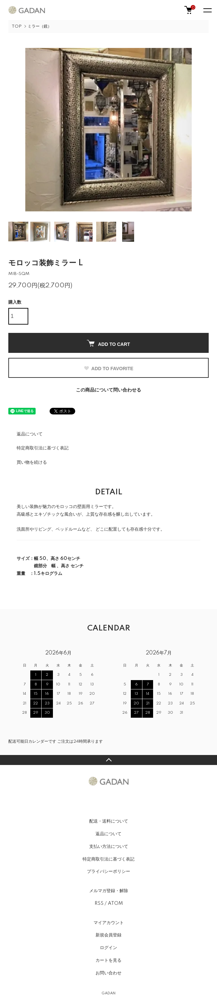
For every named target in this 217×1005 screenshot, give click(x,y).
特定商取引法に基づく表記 (43, 448)
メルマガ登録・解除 (108, 890)
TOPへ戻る (108, 760)
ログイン (108, 947)
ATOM (115, 903)
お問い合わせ (108, 973)
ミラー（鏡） (40, 26)
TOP (17, 26)
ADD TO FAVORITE (108, 368)
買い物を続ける (32, 462)
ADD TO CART (108, 343)
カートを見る (108, 960)
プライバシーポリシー (108, 871)
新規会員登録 (108, 935)
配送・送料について (108, 821)
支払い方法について (108, 846)
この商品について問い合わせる (108, 390)
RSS (99, 903)
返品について (30, 434)
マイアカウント (109, 922)
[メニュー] (207, 10)
